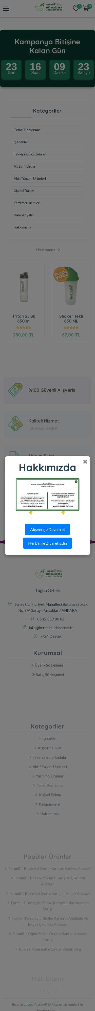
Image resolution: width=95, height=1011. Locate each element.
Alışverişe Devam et (47, 529)
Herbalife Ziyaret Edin (47, 543)
